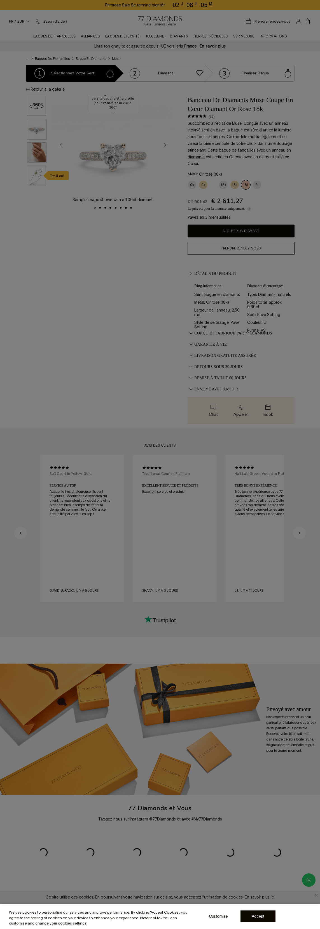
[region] (160, 916)
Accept (258, 916)
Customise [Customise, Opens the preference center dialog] (218, 916)
